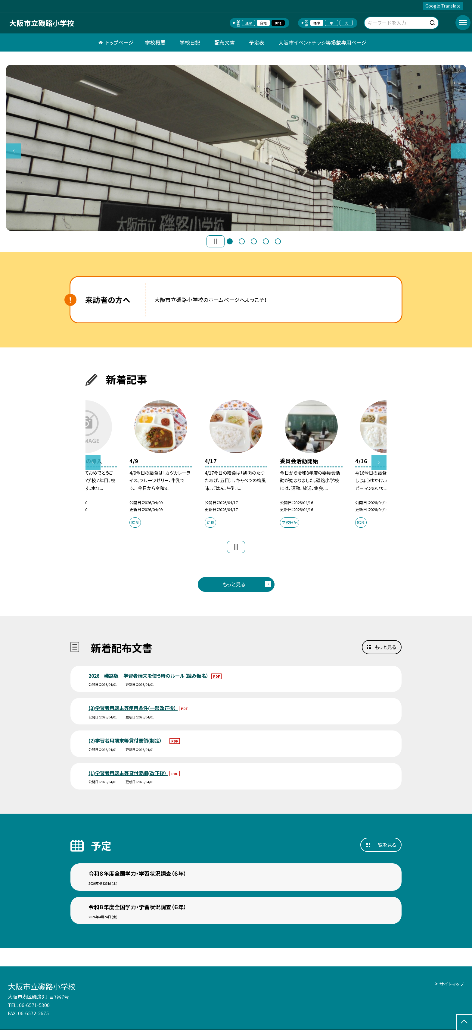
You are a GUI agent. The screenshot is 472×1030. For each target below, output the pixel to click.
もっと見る (233, 584)
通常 (248, 22)
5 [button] (278, 241)
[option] (236, 148)
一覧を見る (384, 844)
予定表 (256, 42)
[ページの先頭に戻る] (464, 1022)
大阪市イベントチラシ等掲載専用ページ (322, 42)
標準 (316, 22)
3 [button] (254, 241)
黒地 (278, 22)
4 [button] (266, 241)
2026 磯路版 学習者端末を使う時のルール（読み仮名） (149, 675)
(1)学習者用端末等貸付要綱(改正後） (128, 773)
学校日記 (190, 42)
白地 (263, 22)
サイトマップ (451, 984)
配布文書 (224, 42)
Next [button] (458, 151)
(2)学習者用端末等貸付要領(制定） (128, 740)
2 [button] (242, 241)
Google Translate (443, 6)
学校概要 (155, 42)
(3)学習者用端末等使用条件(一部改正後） (133, 707)
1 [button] (230, 241)
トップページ (119, 42)
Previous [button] (13, 151)
